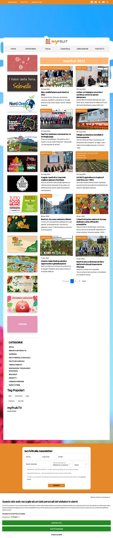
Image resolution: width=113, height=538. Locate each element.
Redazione (12, 2)
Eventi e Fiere (14, 385)
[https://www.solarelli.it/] (22, 266)
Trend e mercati (15, 365)
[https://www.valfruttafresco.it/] (22, 246)
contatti (24, 2)
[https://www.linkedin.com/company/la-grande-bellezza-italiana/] (22, 185)
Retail (11, 347)
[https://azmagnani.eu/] (22, 286)
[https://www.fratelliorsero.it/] (22, 125)
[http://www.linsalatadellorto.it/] (22, 165)
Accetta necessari (56, 529)
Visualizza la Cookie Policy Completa (13, 514)
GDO (10, 396)
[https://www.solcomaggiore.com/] (22, 65)
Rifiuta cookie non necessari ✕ (100, 497)
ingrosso (12, 401)
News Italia (64, 68)
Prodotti (13, 378)
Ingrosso (13, 354)
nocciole (20, 401)
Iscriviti (56, 485)
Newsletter (37, 2)
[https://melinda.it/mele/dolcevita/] (22, 306)
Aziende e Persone (16, 381)
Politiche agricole (16, 361)
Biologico (13, 374)
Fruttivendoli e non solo (19, 358)
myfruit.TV (99, 48)
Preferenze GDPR (56, 535)
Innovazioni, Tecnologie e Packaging (19, 369)
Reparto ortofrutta (17, 351)
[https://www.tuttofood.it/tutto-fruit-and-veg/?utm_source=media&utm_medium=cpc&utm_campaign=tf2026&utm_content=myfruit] (22, 205)
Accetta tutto (57, 523)
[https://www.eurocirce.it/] (22, 145)
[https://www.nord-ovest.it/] (22, 105)
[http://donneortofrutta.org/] (22, 326)
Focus (47, 48)
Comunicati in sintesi (50, 68)
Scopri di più (11, 411)
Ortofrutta (18, 396)
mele (27, 396)
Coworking (65, 48)
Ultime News (30, 48)
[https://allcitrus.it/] (22, 225)
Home (13, 48)
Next (84, 281)
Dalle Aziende (82, 48)
